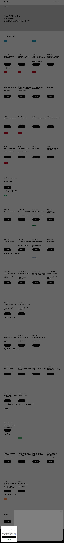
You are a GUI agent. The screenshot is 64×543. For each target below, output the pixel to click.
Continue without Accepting (14, 530)
